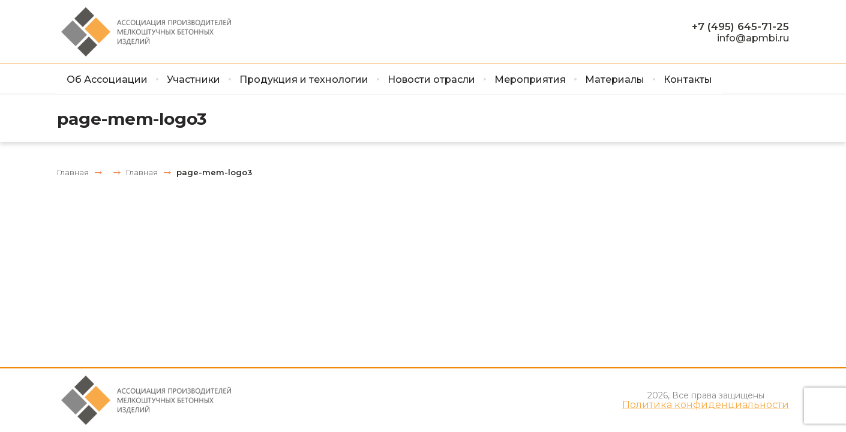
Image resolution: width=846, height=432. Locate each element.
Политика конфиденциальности (705, 405)
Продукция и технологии (303, 79)
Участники (193, 79)
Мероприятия (530, 79)
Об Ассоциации (107, 79)
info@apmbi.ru (753, 38)
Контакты (688, 79)
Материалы (614, 79)
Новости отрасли (431, 79)
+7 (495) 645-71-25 (740, 26)
